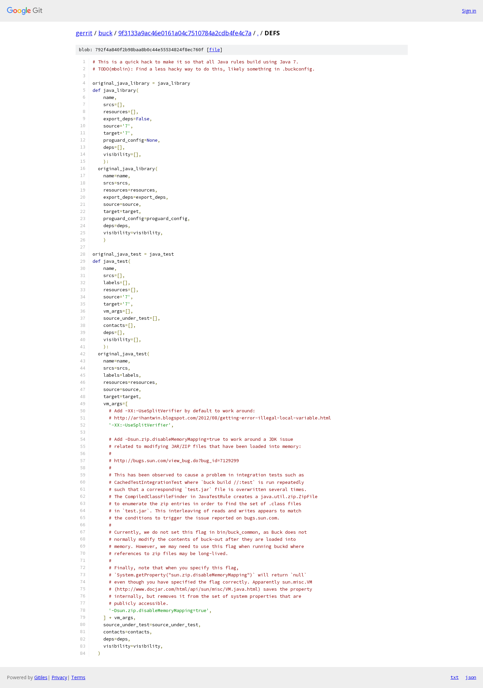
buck (105, 33)
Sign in (469, 10)
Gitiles (40, 677)
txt (454, 677)
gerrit (84, 33)
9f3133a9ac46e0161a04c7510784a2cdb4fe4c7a (184, 33)
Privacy (59, 677)
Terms (78, 677)
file (214, 50)
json (470, 677)
